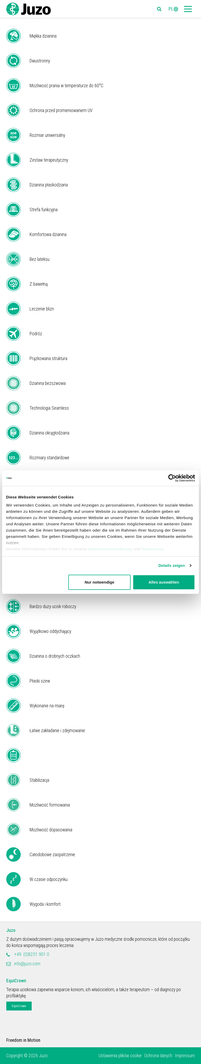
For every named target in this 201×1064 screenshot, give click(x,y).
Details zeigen (171, 565)
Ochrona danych (158, 1055)
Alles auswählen (164, 582)
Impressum (153, 549)
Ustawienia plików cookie (120, 1055)
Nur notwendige (99, 582)
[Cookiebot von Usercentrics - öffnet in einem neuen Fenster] (172, 478)
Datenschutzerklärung (110, 549)
